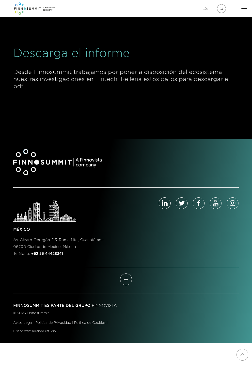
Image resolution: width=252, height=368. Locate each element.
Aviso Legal (22, 323)
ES (205, 9)
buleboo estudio (44, 331)
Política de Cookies (90, 323)
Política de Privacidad (53, 323)
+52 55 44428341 (47, 254)
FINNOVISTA (104, 306)
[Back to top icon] (242, 355)
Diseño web (21, 331)
